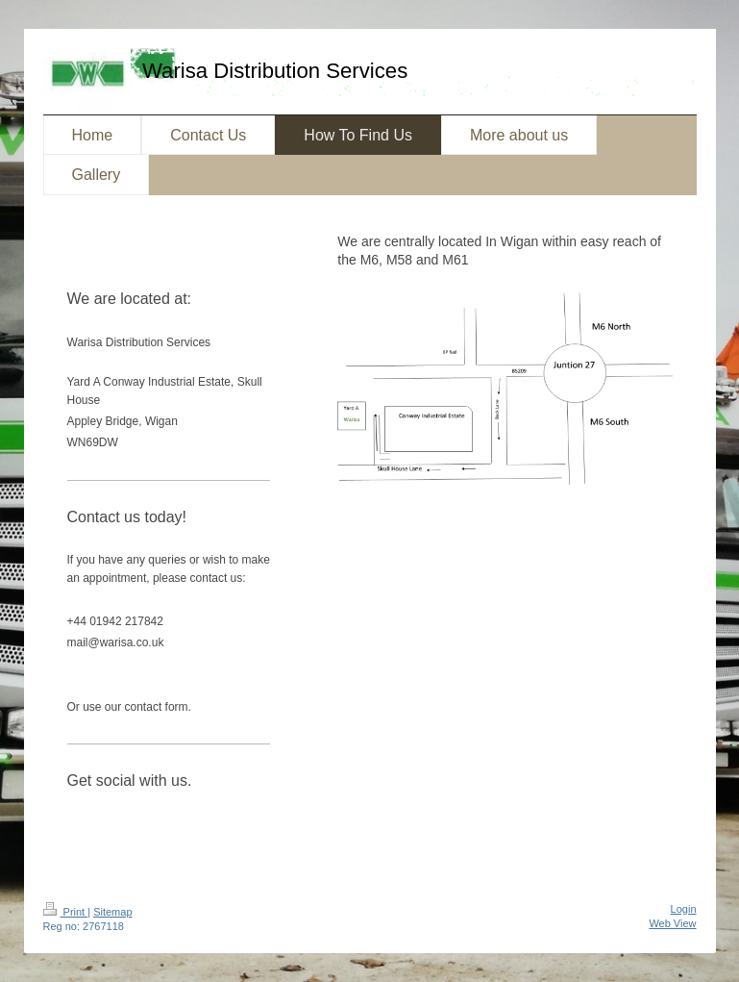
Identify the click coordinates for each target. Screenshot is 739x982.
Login (684, 909)
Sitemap (112, 912)
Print (65, 912)
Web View (672, 923)
